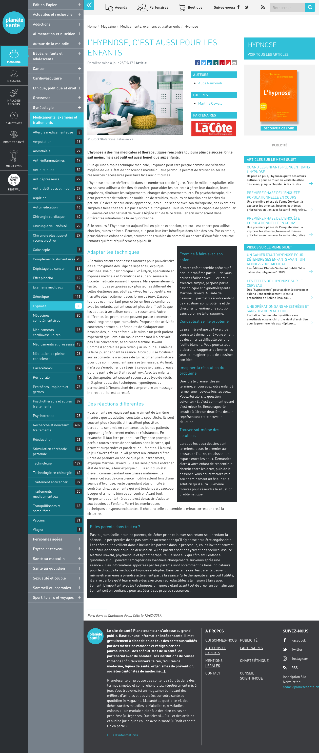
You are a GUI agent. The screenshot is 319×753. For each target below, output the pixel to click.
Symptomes (14, 123)
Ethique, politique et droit (54, 88)
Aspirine (39, 198)
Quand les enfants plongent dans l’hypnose (278, 169)
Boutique (195, 7)
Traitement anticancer (50, 482)
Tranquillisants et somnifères (47, 508)
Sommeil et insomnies (52, 587)
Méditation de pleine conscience (49, 356)
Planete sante (14, 22)
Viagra (38, 529)
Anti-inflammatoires (49, 160)
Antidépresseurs (46, 179)
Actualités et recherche (52, 14)
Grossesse (41, 97)
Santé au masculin (49, 558)
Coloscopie (41, 249)
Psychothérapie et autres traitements (52, 403)
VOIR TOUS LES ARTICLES (268, 54)
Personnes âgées (47, 539)
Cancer (39, 68)
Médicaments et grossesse (53, 344)
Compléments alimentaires (54, 259)
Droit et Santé (14, 142)
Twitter (293, 649)
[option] (214, 128)
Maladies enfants (14, 102)
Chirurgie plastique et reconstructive (50, 237)
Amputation (42, 141)
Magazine (14, 61)
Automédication (45, 207)
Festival (14, 189)
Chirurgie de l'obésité (50, 226)
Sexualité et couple (49, 578)
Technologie (42, 463)
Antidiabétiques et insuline (54, 188)
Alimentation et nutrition (54, 33)
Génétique (41, 296)
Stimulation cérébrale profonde (50, 451)
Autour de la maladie (51, 43)
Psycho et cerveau (48, 548)
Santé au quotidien (49, 568)
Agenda (120, 7)
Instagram (295, 658)
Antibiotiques (43, 169)
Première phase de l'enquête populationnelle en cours (273, 194)
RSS (290, 667)
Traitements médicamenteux (45, 493)
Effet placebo (43, 278)
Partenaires (158, 7)
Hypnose (39, 306)
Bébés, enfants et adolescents (48, 56)
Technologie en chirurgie (52, 472)
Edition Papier (45, 4)
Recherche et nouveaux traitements (51, 427)
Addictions (41, 24)
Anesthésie (41, 151)
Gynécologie (43, 107)
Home (91, 26)
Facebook (294, 640)
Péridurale (41, 377)
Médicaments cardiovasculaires (47, 332)
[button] (197, 62)
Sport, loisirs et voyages (53, 597)
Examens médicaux (48, 287)
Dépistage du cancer (49, 268)
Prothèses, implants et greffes (50, 389)
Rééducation (42, 439)
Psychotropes (43, 415)
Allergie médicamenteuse (53, 132)
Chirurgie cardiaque (49, 216)
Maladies (14, 80)
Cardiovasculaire (47, 78)
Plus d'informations (122, 735)
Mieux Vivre (14, 165)
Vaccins (39, 520)
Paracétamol (43, 368)
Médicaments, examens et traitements (55, 120)
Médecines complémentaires (46, 317)
